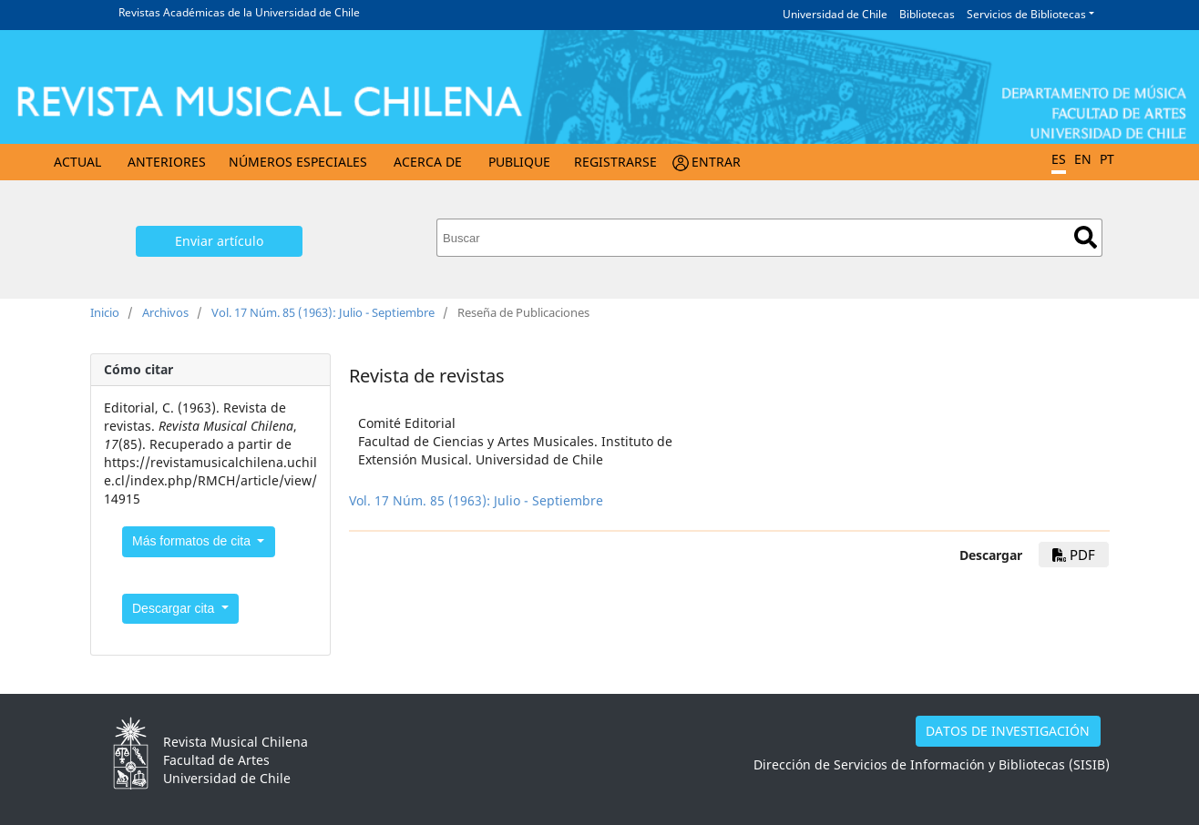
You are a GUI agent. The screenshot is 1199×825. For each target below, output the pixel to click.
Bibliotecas (927, 14)
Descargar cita (175, 608)
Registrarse (615, 161)
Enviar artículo (219, 241)
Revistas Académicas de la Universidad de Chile (239, 12)
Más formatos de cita (193, 541)
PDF (1073, 554)
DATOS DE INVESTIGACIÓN (1008, 730)
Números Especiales (298, 161)
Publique (519, 161)
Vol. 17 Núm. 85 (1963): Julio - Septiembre (323, 312)
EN (1082, 159)
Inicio (104, 312)
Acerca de (428, 161)
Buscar (1085, 237)
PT (1107, 159)
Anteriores (167, 161)
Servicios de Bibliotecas (1026, 14)
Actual (77, 161)
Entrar (716, 161)
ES (1058, 159)
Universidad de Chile (835, 14)
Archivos (165, 312)
